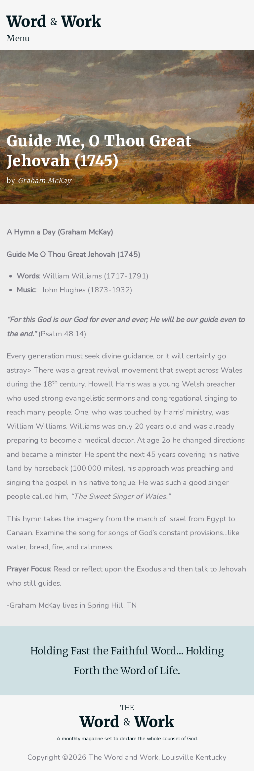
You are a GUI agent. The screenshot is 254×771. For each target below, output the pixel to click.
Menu (18, 38)
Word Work (54, 21)
